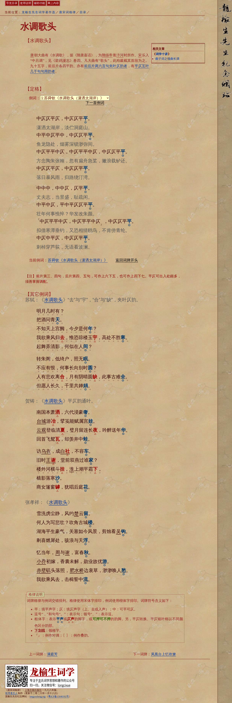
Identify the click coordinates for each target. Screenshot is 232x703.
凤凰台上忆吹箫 (163, 654)
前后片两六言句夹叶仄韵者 (105, 66)
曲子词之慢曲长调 (167, 58)
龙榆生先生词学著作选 (38, 12)
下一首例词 (95, 103)
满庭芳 (52, 654)
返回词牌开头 (127, 260)
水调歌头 (53, 299)
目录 (83, 12)
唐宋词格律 (67, 12)
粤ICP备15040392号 (58, 696)
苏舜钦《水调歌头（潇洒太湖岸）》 (78, 260)
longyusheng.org (37, 696)
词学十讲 (162, 54)
